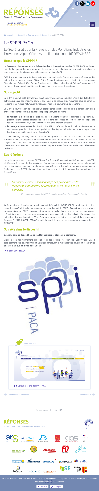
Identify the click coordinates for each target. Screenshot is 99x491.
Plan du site (20, 426)
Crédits (42, 426)
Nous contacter (9, 426)
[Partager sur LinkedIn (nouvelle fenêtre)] (61, 409)
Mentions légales (32, 426)
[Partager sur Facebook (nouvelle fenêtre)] (51, 409)
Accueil (10, 34)
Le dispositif (20, 34)
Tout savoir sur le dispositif (38, 34)
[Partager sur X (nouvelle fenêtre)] (56, 409)
